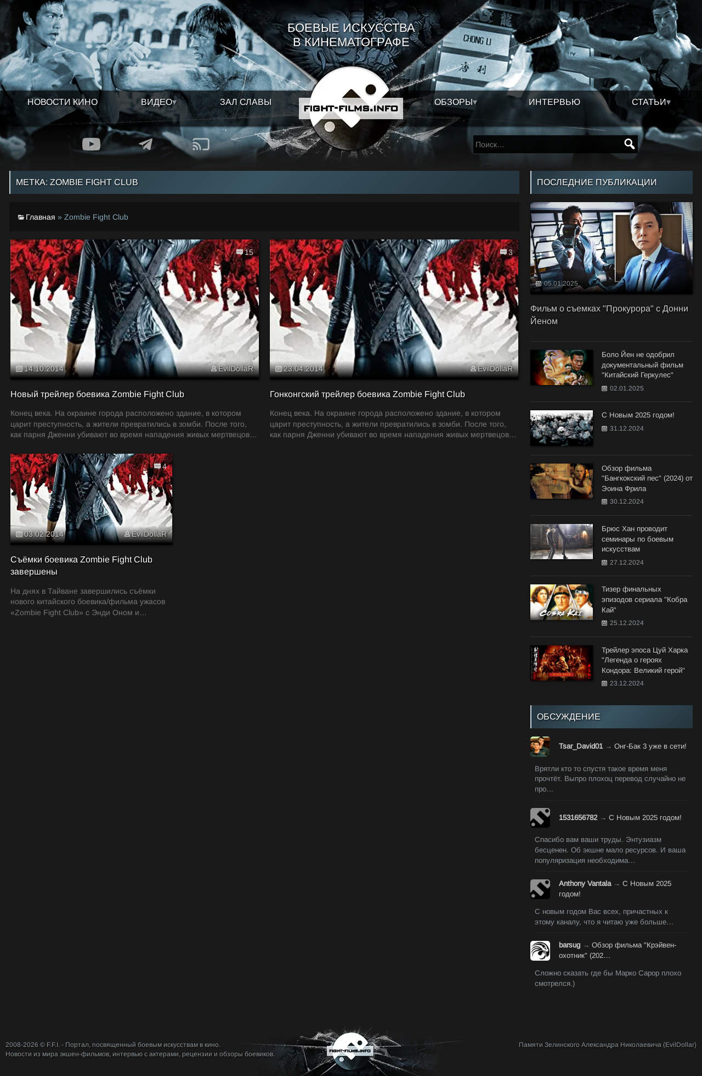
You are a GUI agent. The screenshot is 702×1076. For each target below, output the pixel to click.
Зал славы (245, 102)
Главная (40, 217)
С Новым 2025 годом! (645, 817)
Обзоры (453, 102)
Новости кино (62, 102)
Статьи (649, 102)
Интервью (554, 102)
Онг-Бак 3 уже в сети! (650, 746)
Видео (156, 102)
